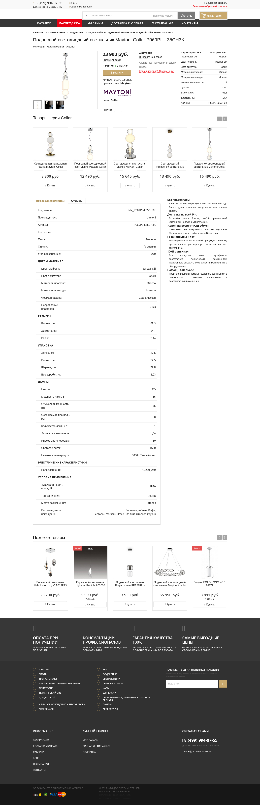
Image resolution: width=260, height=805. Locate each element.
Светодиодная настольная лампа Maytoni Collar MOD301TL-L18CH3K (130, 165)
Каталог (44, 23)
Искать (186, 15)
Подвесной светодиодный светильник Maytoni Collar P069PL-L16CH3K (90, 165)
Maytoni (125, 83)
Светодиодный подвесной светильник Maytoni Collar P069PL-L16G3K (170, 165)
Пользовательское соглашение (114, 799)
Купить (50, 185)
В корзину (117, 72)
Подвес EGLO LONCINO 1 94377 (210, 584)
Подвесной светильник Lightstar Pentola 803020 (90, 584)
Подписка (89, 752)
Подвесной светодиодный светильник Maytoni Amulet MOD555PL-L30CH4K (169, 584)
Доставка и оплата (127, 23)
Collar (115, 100)
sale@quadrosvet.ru (198, 751)
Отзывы (70, 46)
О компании (162, 23)
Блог (36, 758)
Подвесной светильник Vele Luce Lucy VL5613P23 (50, 584)
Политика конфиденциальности (115, 795)
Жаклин (169, 15)
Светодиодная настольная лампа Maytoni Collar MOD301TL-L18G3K (50, 165)
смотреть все (218, 52)
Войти (73, 3)
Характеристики (55, 46)
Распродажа (69, 23)
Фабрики (95, 23)
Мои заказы (90, 740)
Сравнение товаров (80, 6)
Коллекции (39, 46)
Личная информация (96, 746)
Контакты (189, 23)
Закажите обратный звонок (210, 6)
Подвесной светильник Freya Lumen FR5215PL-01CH (130, 584)
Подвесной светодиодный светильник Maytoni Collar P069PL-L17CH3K (210, 165)
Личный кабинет (95, 731)
